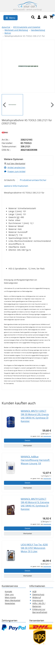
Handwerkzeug (38, 30)
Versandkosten (47, 436)
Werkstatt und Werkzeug (16, 30)
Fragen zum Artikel (14, 171)
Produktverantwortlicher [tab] (33, 180)
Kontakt (8, 591)
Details (27, 440)
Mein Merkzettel (12, 600)
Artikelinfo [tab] (9, 180)
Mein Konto (10, 597)
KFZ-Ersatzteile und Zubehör (26, 27)
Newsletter (10, 603)
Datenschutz (38, 594)
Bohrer (8, 33)
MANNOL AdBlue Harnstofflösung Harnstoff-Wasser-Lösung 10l (35, 460)
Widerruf (36, 597)
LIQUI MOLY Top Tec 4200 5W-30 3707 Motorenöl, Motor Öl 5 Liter (34, 548)
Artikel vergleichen (14, 167)
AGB (34, 591)
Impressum (37, 600)
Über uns (9, 594)
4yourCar (6, 27)
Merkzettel (27, 445)
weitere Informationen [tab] (16, 185)
